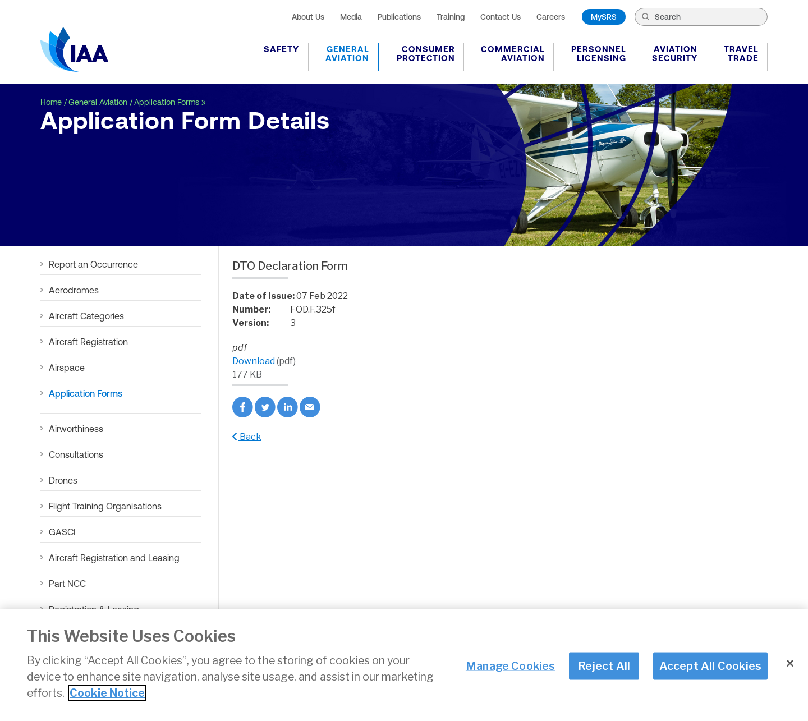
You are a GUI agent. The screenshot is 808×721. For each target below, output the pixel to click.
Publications (399, 16)
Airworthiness (76, 429)
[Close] (790, 663)
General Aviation (347, 53)
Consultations (76, 454)
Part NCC (67, 583)
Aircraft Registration (88, 342)
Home (51, 102)
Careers (550, 16)
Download (253, 361)
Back (246, 436)
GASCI (62, 532)
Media (351, 16)
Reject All (604, 666)
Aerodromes (74, 290)
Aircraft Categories (86, 316)
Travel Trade (741, 53)
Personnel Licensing (598, 53)
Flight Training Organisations (105, 506)
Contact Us (500, 16)
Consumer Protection (426, 53)
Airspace (67, 367)
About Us (308, 16)
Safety (281, 49)
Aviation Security (674, 53)
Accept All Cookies (710, 666)
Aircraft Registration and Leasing (114, 558)
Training (451, 16)
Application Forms (166, 102)
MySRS (604, 16)
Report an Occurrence (93, 264)
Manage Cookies (511, 666)
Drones (63, 480)
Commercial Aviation (513, 53)
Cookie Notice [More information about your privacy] (107, 693)
